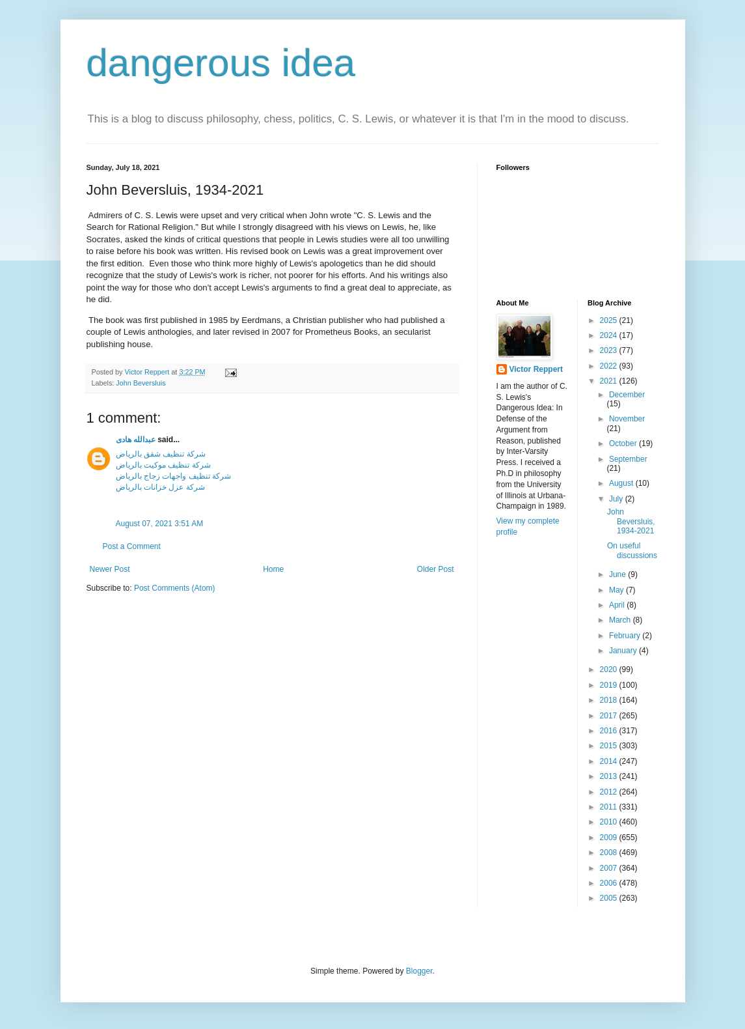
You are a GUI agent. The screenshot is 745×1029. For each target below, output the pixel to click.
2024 (609, 335)
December (627, 394)
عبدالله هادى (136, 439)
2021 (609, 381)
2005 (609, 898)
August (622, 483)
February (625, 635)
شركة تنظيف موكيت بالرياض (163, 465)
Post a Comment (132, 546)
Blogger (419, 971)
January (624, 650)
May (617, 590)
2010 (609, 821)
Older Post (435, 569)
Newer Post (110, 569)
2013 (609, 776)
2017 (609, 715)
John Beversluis (140, 383)
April (618, 605)
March (621, 620)
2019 (609, 685)
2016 (609, 730)
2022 (609, 366)
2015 (609, 745)
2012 (609, 791)
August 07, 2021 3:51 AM (160, 523)
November (627, 418)
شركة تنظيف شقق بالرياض (161, 453)
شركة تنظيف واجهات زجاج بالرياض (173, 476)
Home (273, 569)
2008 (609, 852)
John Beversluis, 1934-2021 (631, 521)
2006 (609, 883)
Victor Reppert (536, 369)
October (624, 443)
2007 (609, 868)
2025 (609, 320)
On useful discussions (632, 550)
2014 (609, 761)
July (617, 498)
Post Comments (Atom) (174, 588)
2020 (609, 669)
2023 (609, 350)
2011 (609, 806)
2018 (609, 700)
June (618, 574)
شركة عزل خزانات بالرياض (160, 487)
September (628, 459)
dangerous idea (221, 63)
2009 (609, 837)
